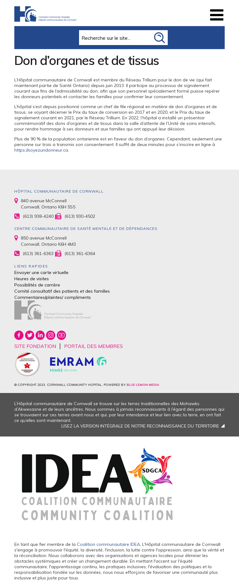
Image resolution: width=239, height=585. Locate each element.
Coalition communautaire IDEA (108, 544)
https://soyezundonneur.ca (41, 150)
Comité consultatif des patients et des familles (62, 291)
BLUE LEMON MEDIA (143, 385)
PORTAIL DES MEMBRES (93, 346)
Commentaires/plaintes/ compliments (52, 297)
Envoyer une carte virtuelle (41, 272)
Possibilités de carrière (37, 285)
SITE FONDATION (35, 346)
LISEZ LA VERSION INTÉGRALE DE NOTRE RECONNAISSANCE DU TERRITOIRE (140, 426)
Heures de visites (31, 278)
